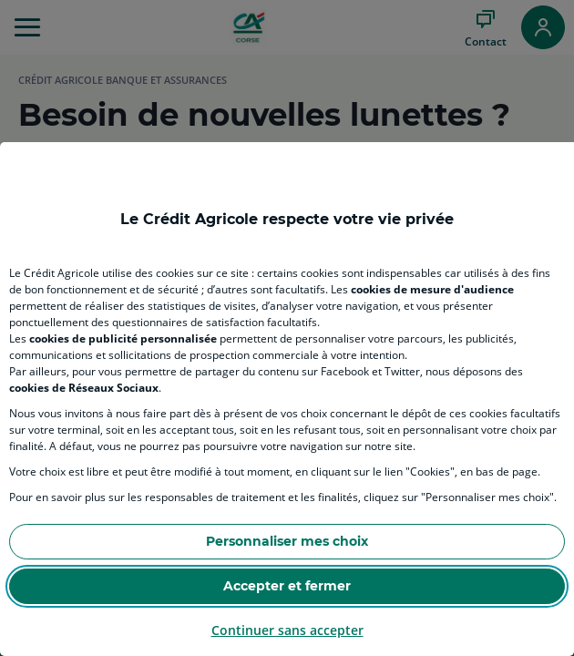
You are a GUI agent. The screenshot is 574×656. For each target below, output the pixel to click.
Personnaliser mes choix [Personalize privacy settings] (287, 541)
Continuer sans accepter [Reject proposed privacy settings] (287, 630)
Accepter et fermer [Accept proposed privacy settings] (287, 586)
